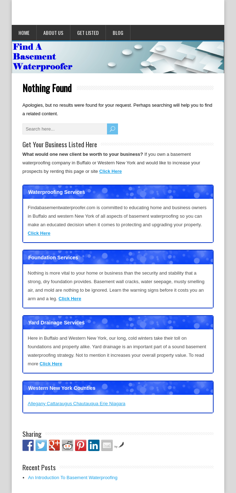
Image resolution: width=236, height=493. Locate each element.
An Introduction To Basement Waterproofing (72, 477)
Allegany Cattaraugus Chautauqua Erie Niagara (76, 403)
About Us (53, 32)
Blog (118, 32)
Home (24, 32)
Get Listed (88, 32)
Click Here (110, 171)
